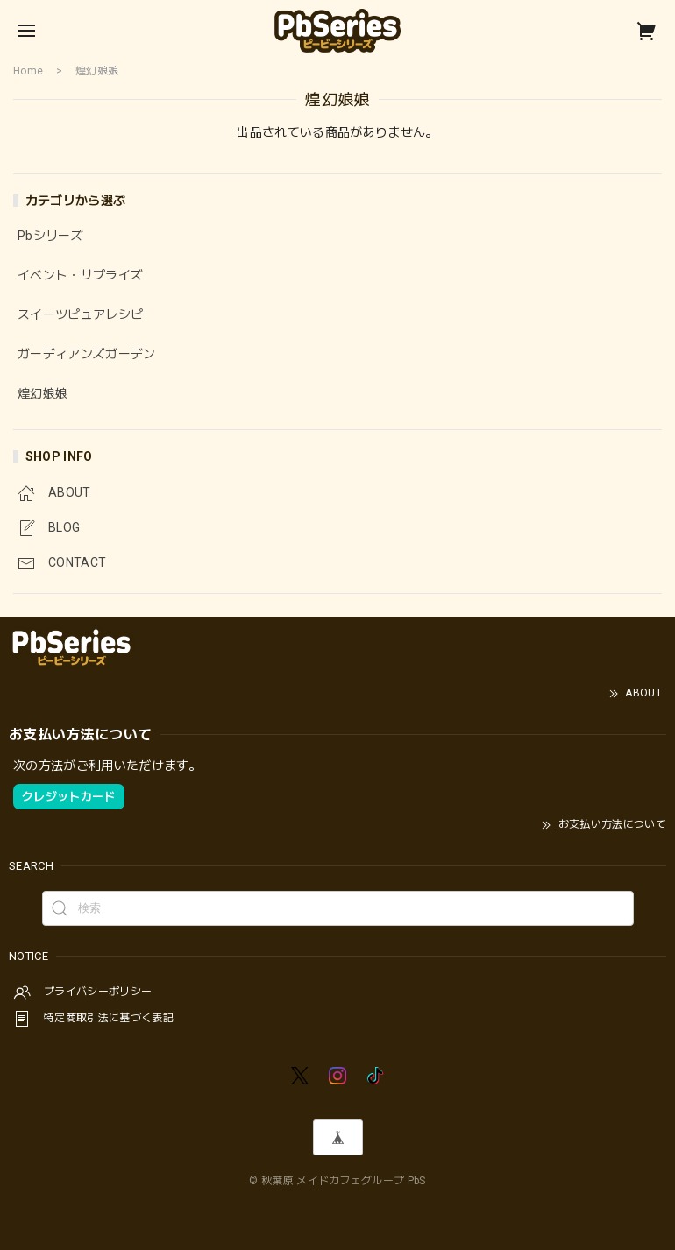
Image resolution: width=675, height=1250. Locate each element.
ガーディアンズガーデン (87, 354)
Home (28, 71)
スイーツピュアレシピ (80, 314)
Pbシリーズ (50, 236)
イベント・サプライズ (80, 275)
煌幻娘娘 (43, 393)
